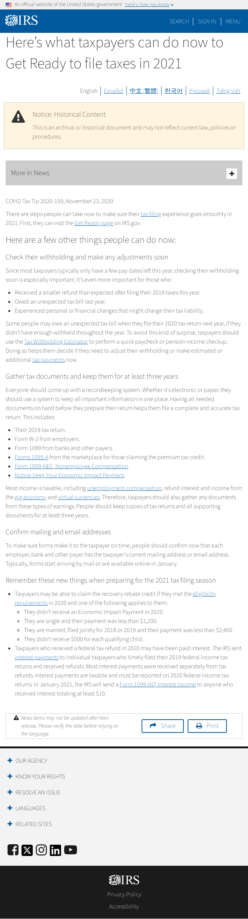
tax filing (151, 214)
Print (212, 726)
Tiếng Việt (228, 91)
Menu (233, 21)
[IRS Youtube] (70, 850)
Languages (30, 808)
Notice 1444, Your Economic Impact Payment (69, 475)
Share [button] (168, 726)
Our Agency (31, 761)
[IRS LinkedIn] (55, 852)
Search (179, 21)
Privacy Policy (124, 894)
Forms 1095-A (31, 457)
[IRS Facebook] (13, 850)
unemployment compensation (124, 488)
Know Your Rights (40, 777)
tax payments (48, 360)
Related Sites (33, 824)
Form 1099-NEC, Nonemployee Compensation (71, 466)
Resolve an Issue (37, 792)
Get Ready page (93, 223)
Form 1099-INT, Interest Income (158, 684)
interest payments (37, 657)
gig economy (30, 497)
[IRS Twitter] (27, 852)
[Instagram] (41, 850)
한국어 (174, 91)
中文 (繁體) (144, 91)
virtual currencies (79, 497)
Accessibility (124, 906)
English (88, 91)
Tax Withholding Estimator (56, 342)
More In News (124, 173)
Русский (199, 91)
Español (113, 91)
